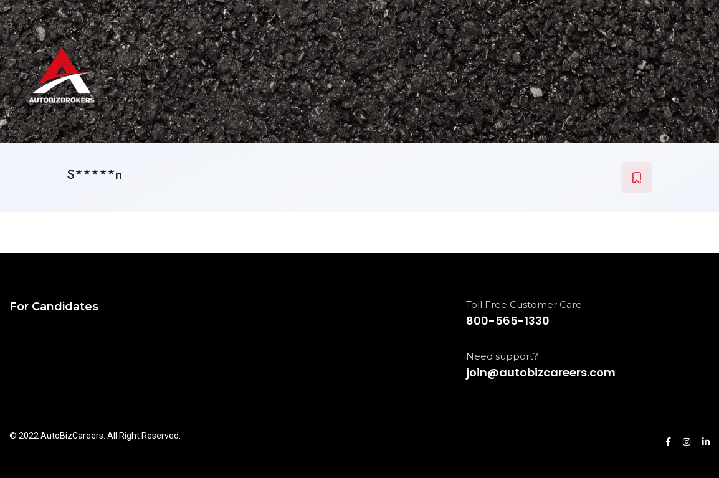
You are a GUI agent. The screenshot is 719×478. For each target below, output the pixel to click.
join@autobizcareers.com (541, 372)
